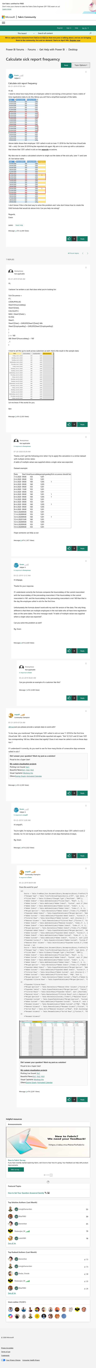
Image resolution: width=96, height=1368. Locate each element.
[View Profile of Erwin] (16, 75)
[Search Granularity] (26, 33)
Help (76, 28)
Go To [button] (84, 28)
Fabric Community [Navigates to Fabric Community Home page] (27, 17)
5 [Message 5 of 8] (15, 416)
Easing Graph (20, 776)
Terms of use (5, 1352)
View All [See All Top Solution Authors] (12, 1243)
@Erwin (11, 727)
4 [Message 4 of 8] (26, 1091)
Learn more (6, 9)
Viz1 (27, 767)
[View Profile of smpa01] (17, 714)
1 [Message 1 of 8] (15, 231)
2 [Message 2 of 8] (15, 785)
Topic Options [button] (80, 65)
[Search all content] (65, 33)
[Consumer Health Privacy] (31, 1360)
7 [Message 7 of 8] (26, 690)
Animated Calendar (34, 776)
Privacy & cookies (7, 1348)
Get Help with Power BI (52, 49)
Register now (75, 40)
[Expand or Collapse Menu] (3, 22)
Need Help (19, 225)
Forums (32, 49)
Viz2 (27, 770)
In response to (22, 446)
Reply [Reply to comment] (82, 424)
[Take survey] (16, 1169)
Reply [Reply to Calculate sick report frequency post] (82, 239)
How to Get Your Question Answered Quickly (26, 1193)
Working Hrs (28, 773)
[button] (66, 65)
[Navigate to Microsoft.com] (8, 17)
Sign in (69, 28)
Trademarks (5, 1355)
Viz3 (32, 770)
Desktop (72, 49)
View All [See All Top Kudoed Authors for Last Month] (12, 1293)
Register (60, 28)
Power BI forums (15, 49)
